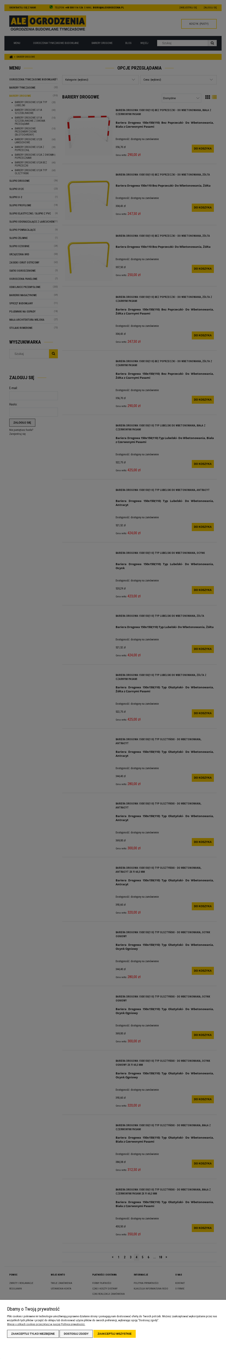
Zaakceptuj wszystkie (115, 1333)
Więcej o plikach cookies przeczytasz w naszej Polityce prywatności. (46, 1324)
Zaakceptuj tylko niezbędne (33, 1333)
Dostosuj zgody (76, 1333)
